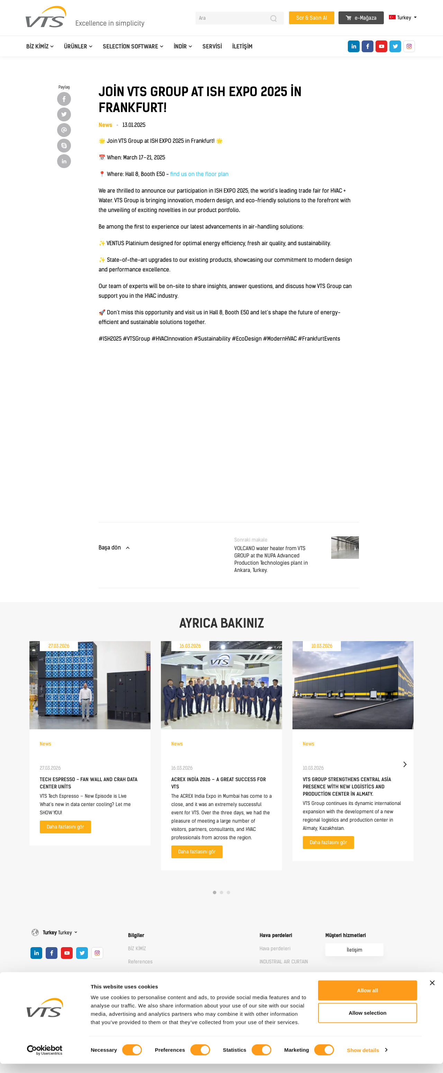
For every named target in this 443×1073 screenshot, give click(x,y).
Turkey (401, 18)
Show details (363, 1059)
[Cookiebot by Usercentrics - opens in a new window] (45, 1059)
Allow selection (367, 1022)
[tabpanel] (90, 743)
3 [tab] (228, 892)
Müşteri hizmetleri (345, 935)
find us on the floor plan (199, 174)
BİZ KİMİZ (37, 46)
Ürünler (75, 46)
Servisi (212, 46)
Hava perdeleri (276, 935)
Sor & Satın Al (311, 18)
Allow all (367, 999)
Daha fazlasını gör (65, 827)
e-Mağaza (361, 18)
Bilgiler (136, 935)
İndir (180, 46)
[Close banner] (432, 992)
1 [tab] (214, 892)
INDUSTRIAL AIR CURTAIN (284, 962)
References (140, 962)
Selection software (130, 46)
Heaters (268, 975)
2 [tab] (221, 892)
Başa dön (110, 547)
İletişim (242, 46)
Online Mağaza (341, 978)
